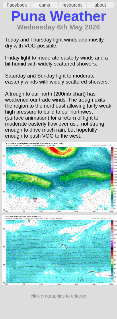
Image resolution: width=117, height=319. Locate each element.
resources (72, 5)
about (100, 5)
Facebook (17, 5)
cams (44, 5)
